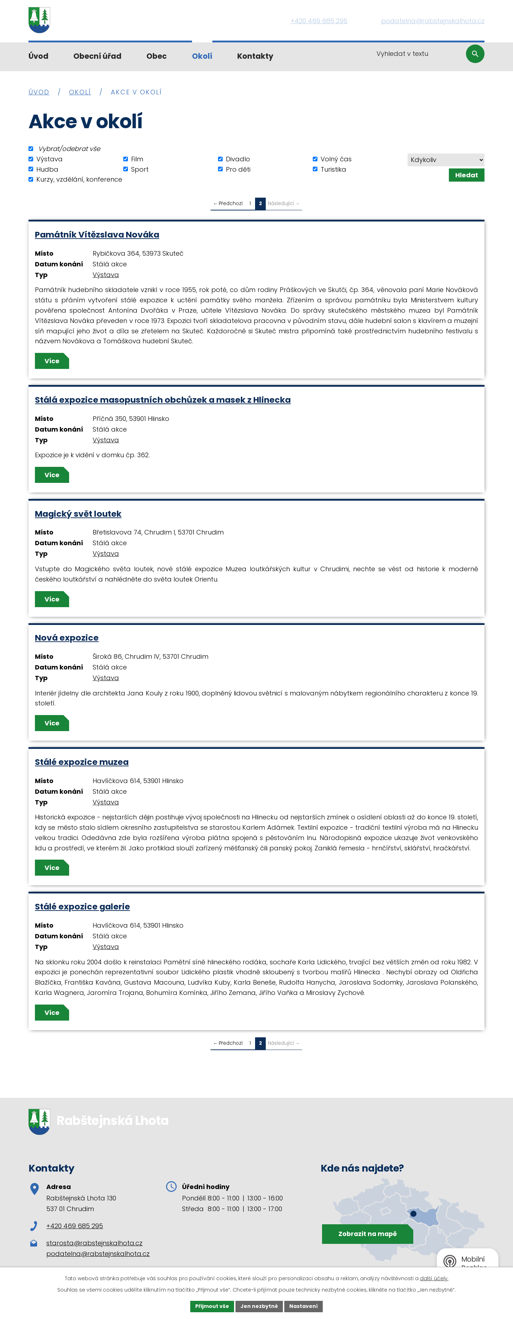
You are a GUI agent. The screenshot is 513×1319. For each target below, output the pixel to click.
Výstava (49, 159)
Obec (156, 56)
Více (52, 360)
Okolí (202, 56)
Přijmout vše (212, 1306)
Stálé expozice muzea (82, 762)
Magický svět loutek (78, 514)
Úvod (38, 56)
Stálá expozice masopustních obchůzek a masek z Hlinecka (163, 400)
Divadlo (238, 159)
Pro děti (238, 169)
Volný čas (336, 159)
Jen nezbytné (259, 1306)
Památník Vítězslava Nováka (97, 234)
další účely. (434, 1278)
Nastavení (303, 1306)
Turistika (333, 169)
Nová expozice (67, 637)
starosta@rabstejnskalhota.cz (94, 1243)
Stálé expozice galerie (82, 906)
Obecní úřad (97, 56)
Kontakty (255, 56)
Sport (140, 169)
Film (137, 159)
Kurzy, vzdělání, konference (79, 179)
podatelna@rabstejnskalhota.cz (98, 1253)
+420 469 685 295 (66, 1225)
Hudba (47, 169)
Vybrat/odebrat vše (69, 148)
